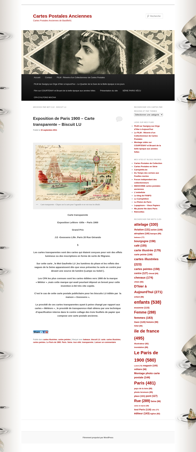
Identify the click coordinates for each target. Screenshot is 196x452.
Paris (64, 342)
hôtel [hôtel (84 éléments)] (138, 326)
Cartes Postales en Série (145, 166)
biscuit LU (95, 339)
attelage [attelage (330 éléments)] (146, 224)
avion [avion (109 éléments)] (157, 229)
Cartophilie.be (140, 170)
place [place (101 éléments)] (139, 396)
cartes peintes (64, 339)
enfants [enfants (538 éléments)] (147, 302)
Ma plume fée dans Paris (145, 208)
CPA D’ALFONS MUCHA (45, 97)
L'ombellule (139, 192)
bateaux (86, 339)
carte (103, 339)
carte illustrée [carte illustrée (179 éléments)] (147, 250)
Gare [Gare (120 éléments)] (140, 322)
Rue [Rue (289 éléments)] (142, 401)
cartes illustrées (50, 339)
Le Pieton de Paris (142, 202)
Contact (48, 77)
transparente (87, 342)
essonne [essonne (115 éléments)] (141, 307)
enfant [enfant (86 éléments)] (139, 297)
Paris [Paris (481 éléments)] (145, 383)
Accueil (37, 77)
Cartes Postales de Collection (148, 163)
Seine (69, 342)
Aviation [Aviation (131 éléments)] (142, 229)
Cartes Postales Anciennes (62, 16)
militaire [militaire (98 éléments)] (140, 369)
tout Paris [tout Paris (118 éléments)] (142, 409)
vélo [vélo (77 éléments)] (155, 410)
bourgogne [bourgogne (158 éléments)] (145, 241)
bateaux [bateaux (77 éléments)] (139, 237)
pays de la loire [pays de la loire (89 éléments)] (143, 388)
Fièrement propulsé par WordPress (98, 438)
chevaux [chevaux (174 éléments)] (143, 277)
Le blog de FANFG (142, 195)
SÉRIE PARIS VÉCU (132, 90)
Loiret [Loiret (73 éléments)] (138, 366)
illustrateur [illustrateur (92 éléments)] (141, 343)
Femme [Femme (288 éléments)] (145, 312)
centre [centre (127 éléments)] (141, 273)
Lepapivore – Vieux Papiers (147, 205)
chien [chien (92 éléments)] (138, 282)
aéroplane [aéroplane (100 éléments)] (142, 233)
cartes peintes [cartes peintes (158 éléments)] (147, 269)
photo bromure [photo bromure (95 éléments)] (143, 392)
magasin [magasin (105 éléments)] (150, 365)
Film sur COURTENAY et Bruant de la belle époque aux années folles (64, 90)
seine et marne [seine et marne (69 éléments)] (141, 406)
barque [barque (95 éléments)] (155, 233)
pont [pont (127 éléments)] (151, 396)
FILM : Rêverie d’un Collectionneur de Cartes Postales (81, 77)
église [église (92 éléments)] (155, 413)
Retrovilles (139, 212)
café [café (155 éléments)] (140, 245)
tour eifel (77, 342)
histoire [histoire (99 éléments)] (152, 322)
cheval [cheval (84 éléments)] (153, 273)
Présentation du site (109, 90)
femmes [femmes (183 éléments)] (143, 317)
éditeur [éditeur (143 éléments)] (142, 413)
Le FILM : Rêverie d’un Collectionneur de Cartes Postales (146, 135)
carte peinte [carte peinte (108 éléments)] (143, 254)
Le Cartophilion (141, 199)
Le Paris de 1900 (53, 342)
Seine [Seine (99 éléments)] (156, 401)
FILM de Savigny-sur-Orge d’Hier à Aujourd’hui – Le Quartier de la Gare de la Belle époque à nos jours (79, 84)
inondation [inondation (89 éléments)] (141, 347)
